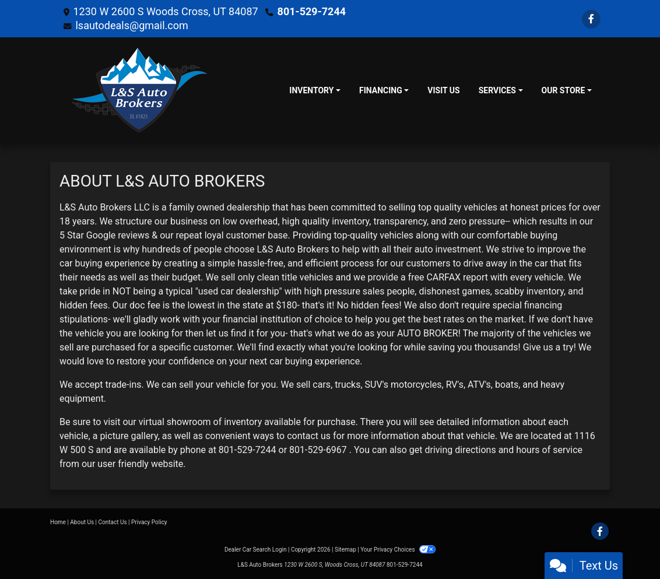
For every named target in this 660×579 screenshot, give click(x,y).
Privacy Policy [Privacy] (149, 522)
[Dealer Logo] (139, 90)
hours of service (549, 449)
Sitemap (345, 549)
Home (58, 522)
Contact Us (113, 522)
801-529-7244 (312, 11)
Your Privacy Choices (398, 549)
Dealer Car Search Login (255, 549)
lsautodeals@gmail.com (131, 25)
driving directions (460, 449)
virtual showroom (175, 421)
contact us (309, 435)
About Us (82, 522)
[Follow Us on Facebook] (591, 19)
